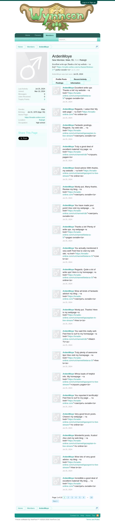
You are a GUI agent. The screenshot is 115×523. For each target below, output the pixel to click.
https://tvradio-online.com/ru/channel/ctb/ (75, 212)
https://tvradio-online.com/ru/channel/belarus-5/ (77, 95)
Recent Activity (80, 79)
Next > (55, 501)
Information (75, 83)
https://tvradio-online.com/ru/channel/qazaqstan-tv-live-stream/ (79, 133)
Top (93, 515)
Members (49, 35)
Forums (38, 35)
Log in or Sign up (89, 2)
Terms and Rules (93, 519)
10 (91, 497)
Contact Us (74, 515)
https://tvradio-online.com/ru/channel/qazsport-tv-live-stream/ (81, 173)
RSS (97, 515)
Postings (59, 83)
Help (82, 515)
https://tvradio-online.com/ (35, 117)
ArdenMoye (68, 87)
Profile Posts (61, 79)
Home (27, 35)
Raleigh (42, 120)
